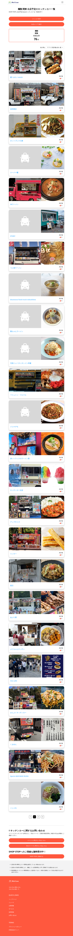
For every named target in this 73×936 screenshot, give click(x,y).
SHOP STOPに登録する (36, 856)
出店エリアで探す (36, 24)
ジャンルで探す (36, 19)
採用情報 (11, 912)
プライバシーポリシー (15, 927)
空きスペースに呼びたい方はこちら (36, 846)
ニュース (11, 902)
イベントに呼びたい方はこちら (36, 840)
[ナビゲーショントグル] (62, 2)
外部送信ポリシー (14, 930)
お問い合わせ (13, 915)
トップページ (13, 899)
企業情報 (11, 906)
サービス (11, 909)
